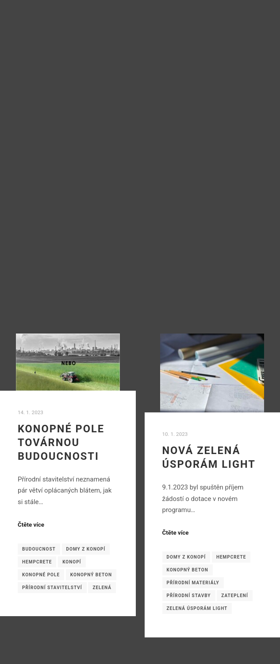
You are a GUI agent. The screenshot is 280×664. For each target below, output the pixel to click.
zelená (101, 587)
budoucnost (39, 549)
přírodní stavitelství (52, 587)
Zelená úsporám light (197, 608)
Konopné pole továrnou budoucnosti (61, 442)
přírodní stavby (189, 595)
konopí (71, 561)
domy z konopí (86, 549)
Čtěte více (31, 524)
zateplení (234, 595)
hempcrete (37, 561)
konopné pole (41, 574)
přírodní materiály (193, 582)
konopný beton (91, 574)
